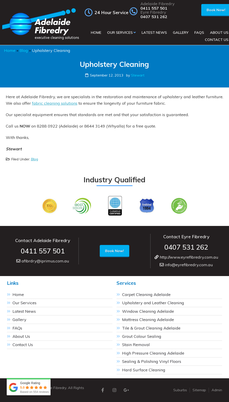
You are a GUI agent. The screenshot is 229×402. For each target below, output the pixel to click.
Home (9, 50)
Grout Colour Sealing (141, 336)
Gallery (19, 319)
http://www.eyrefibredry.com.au (186, 257)
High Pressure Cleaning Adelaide (153, 353)
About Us (21, 336)
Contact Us (23, 344)
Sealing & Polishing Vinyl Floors (151, 361)
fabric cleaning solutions (54, 103)
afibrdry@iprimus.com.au (42, 261)
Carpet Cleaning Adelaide (146, 294)
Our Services (24, 302)
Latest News (24, 311)
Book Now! (114, 251)
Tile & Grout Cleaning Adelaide (151, 328)
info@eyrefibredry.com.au (186, 264)
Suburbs (180, 390)
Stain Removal (136, 344)
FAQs (17, 328)
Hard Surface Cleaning (143, 369)
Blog (23, 50)
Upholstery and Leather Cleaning (153, 302)
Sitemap (199, 390)
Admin (217, 390)
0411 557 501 (153, 8)
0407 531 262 (153, 17)
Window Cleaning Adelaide (148, 311)
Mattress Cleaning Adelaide (148, 319)
